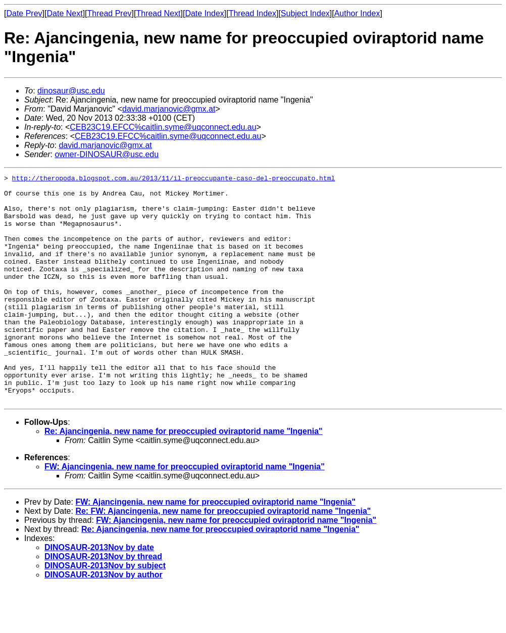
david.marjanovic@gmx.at (168, 109)
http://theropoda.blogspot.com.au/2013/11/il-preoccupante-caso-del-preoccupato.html (173, 179)
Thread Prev (109, 13)
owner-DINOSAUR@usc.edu (107, 154)
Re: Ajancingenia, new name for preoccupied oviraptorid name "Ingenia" (183, 476)
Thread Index (252, 13)
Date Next (64, 13)
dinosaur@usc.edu (71, 90)
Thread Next (158, 13)
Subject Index (305, 13)
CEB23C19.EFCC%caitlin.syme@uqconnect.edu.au (163, 127)
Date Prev (24, 13)
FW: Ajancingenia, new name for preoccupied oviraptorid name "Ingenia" (184, 512)
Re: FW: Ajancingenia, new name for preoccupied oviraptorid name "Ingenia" (223, 556)
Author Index (357, 13)
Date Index (204, 13)
